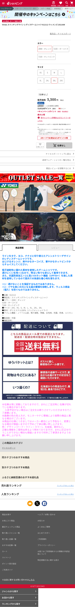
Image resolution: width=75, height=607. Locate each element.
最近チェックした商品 (11, 526)
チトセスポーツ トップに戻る (58, 154)
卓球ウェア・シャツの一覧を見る (56, 160)
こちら (32, 579)
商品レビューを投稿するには (58, 168)
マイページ (6, 557)
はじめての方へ (44, 533)
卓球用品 (57, 8)
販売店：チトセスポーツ (60, 33)
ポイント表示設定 (9, 563)
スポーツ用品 (45, 8)
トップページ (6, 8)
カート (4, 551)
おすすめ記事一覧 (9, 545)
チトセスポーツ (8, 447)
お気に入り (40, 147)
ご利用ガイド (7, 569)
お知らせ (41, 520)
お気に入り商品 (8, 520)
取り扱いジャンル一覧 (11, 533)
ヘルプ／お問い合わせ (46, 514)
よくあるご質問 (44, 526)
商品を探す (6, 514)
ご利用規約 (42, 539)
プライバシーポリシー (46, 545)
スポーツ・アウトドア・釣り (26, 8)
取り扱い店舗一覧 (9, 539)
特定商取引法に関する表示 (48, 560)
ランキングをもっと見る (65, 485)
